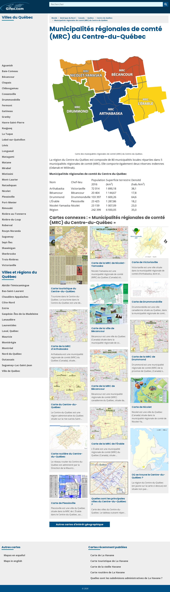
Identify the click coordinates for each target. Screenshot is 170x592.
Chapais (6, 82)
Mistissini (7, 173)
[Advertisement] (24, 42)
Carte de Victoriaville (145, 262)
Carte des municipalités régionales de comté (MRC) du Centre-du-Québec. (109, 153)
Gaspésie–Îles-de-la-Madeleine (20, 313)
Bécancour (8, 76)
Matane (6, 162)
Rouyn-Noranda (11, 231)
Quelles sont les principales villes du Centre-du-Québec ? (108, 501)
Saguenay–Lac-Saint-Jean (17, 365)
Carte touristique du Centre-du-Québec (63, 290)
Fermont (7, 105)
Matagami (8, 156)
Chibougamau (10, 88)
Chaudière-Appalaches (15, 296)
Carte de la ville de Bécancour (102, 330)
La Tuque (7, 133)
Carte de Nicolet (142, 407)
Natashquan (9, 185)
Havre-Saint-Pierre (13, 122)
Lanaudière (8, 319)
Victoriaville (9, 265)
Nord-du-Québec (12, 353)
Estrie (5, 308)
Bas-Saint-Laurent (13, 291)
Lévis (5, 145)
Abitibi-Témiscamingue (15, 285)
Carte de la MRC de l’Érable (107, 443)
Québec (90, 18)
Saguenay (7, 236)
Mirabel (6, 168)
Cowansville (9, 94)
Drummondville (11, 99)
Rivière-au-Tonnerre (14, 213)
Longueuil (8, 151)
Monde (54, 18)
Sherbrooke (9, 253)
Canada (81, 18)
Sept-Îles (7, 242)
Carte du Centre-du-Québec (64, 406)
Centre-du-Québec (104, 18)
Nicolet (6, 191)
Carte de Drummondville (147, 301)
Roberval (7, 225)
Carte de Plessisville (63, 503)
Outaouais (8, 359)
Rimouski (7, 208)
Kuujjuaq (7, 128)
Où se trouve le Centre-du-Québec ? (148, 476)
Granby (6, 116)
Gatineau (7, 111)
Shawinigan (8, 248)
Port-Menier (9, 202)
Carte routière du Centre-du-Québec (66, 455)
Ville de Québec (11, 371)
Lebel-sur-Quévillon (13, 139)
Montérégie (9, 342)
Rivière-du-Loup (11, 219)
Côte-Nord (8, 302)
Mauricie (7, 336)
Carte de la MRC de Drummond (143, 358)
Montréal (7, 348)
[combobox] (106, 4)
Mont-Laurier (10, 179)
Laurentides (9, 325)
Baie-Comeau (10, 71)
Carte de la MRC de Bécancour (103, 387)
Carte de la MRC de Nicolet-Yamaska (108, 264)
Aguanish (7, 65)
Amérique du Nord (67, 18)
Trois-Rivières (10, 259)
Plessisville (8, 196)
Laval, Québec (10, 331)
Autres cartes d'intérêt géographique (79, 524)
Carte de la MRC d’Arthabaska (61, 348)
